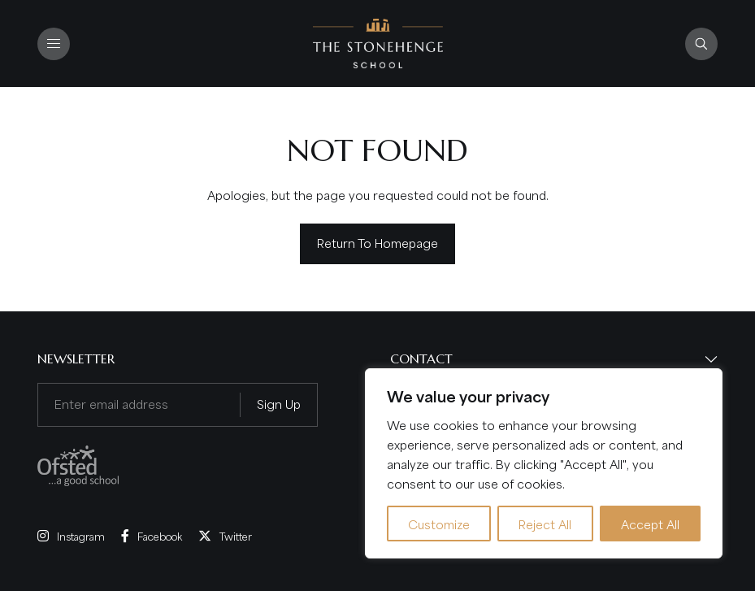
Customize (439, 523)
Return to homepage (377, 242)
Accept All (650, 523)
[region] (543, 463)
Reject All (545, 523)
